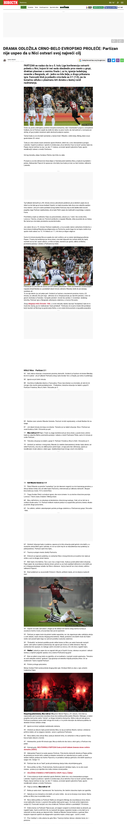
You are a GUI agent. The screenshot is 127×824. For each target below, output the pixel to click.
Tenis (36, 7)
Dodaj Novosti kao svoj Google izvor (92, 60)
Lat (119, 7)
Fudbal (7, 41)
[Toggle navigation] (122, 2)
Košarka (30, 7)
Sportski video (54, 7)
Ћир (121, 7)
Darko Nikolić (12, 59)
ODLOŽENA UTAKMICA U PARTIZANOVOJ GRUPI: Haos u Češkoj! (50, 773)
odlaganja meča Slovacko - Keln (39, 304)
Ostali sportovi (43, 7)
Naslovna (23, 2)
